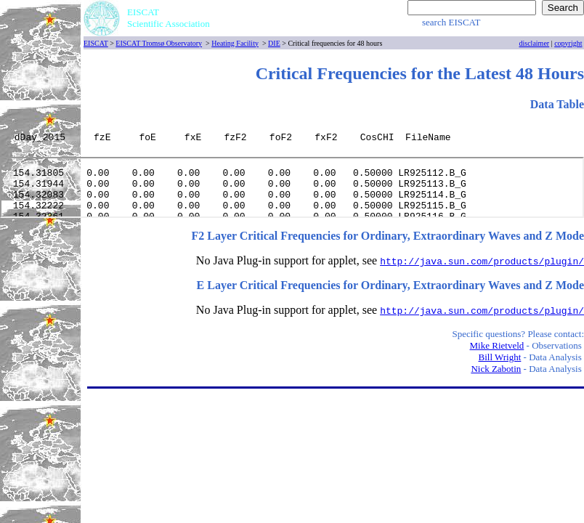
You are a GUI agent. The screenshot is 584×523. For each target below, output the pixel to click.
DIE (274, 43)
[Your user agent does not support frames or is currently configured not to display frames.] (293, 140)
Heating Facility (235, 43)
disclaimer (534, 43)
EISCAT (96, 43)
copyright (568, 43)
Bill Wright (500, 357)
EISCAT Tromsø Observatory (158, 43)
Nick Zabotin (496, 368)
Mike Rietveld (497, 345)
